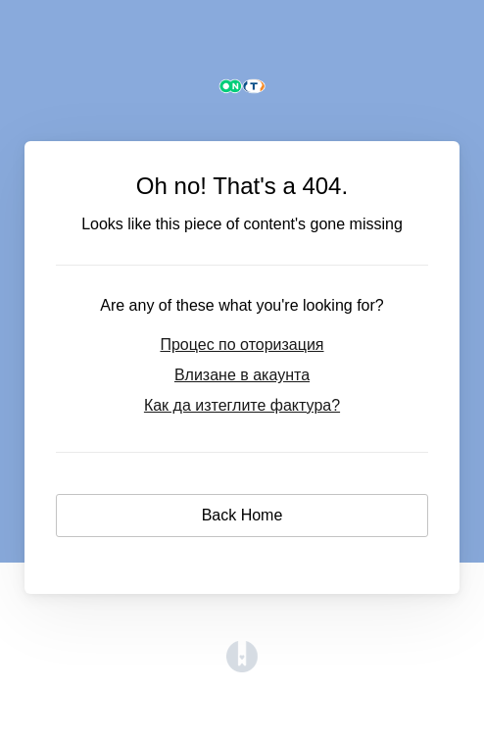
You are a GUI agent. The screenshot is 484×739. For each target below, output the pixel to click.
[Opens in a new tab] (242, 667)
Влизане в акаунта (242, 375)
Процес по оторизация (241, 344)
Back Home (242, 515)
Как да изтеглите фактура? (242, 405)
